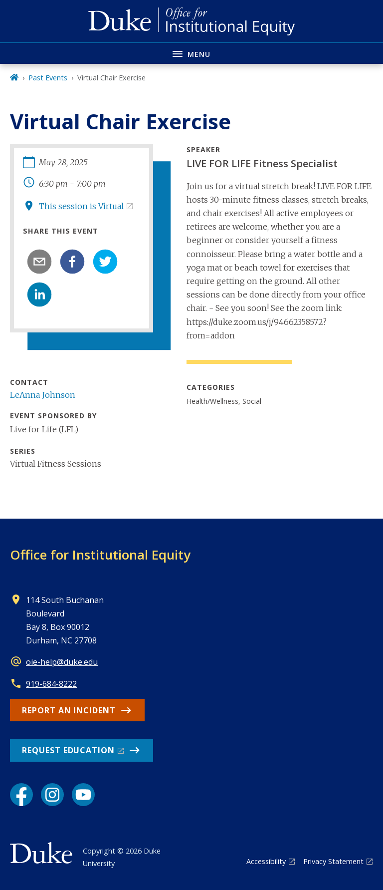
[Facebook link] (21, 794)
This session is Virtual (81, 206)
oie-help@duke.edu (62, 661)
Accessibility (266, 861)
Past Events (47, 77)
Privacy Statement (333, 861)
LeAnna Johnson (42, 395)
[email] (39, 261)
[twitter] (105, 261)
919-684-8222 (51, 683)
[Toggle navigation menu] (191, 53)
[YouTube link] (83, 794)
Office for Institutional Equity (100, 555)
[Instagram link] (52, 794)
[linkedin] (39, 294)
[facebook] (72, 261)
